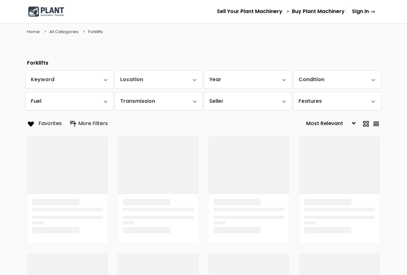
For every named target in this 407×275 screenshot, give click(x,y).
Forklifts (95, 31)
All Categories (64, 31)
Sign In (363, 11)
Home (33, 31)
